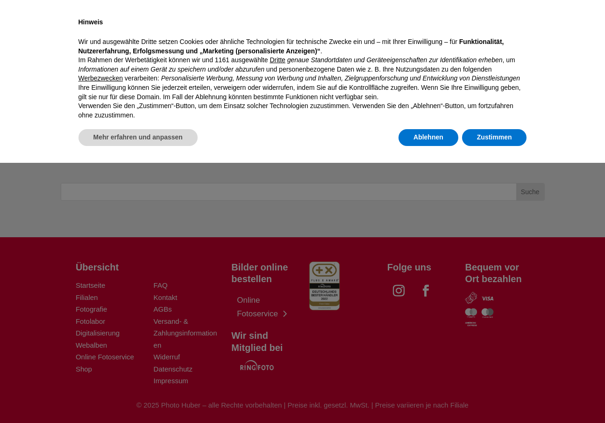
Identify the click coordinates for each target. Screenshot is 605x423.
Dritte (277, 320)
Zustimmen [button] (494, 397)
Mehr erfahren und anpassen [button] (138, 397)
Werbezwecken (100, 338)
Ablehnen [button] (428, 397)
